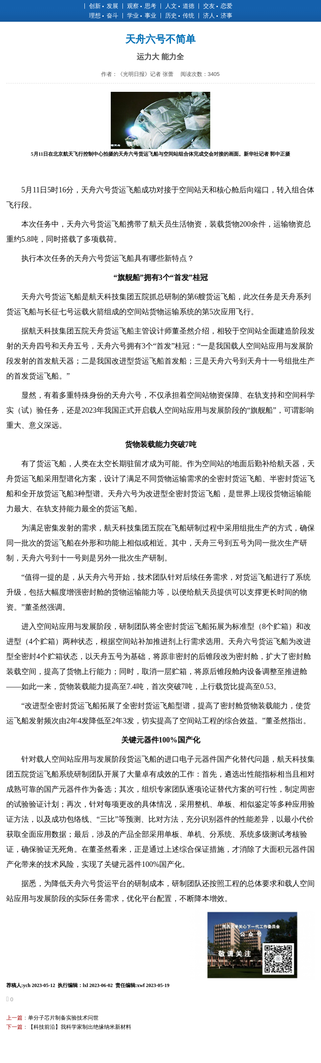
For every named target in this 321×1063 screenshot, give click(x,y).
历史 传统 (179, 15)
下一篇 (14, 1027)
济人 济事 (217, 15)
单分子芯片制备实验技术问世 (63, 1018)
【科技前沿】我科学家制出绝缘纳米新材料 (79, 1027)
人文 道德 (179, 6)
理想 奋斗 (103, 15)
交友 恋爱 (217, 6)
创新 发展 (103, 6)
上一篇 (14, 1018)
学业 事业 (141, 15)
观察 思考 (141, 6)
